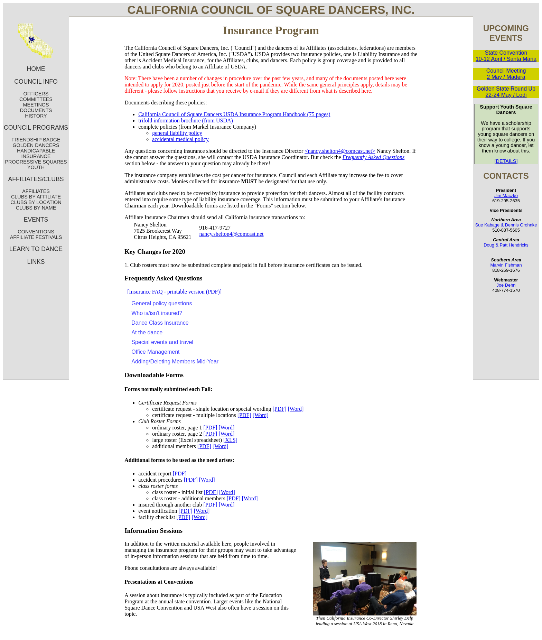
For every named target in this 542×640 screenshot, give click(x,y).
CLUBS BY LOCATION (35, 202)
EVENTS (36, 219)
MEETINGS (36, 105)
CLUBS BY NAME (36, 208)
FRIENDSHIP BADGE (35, 139)
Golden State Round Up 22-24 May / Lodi (506, 92)
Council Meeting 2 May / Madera (506, 74)
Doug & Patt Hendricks (506, 245)
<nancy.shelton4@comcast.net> (340, 151)
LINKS (36, 261)
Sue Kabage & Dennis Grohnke (506, 225)
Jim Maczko (506, 195)
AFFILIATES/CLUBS (36, 179)
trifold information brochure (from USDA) (185, 120)
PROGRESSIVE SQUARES (36, 162)
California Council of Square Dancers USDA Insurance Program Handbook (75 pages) (234, 114)
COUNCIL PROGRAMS (36, 127)
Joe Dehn (506, 285)
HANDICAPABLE (36, 151)
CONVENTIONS (36, 231)
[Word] (296, 409)
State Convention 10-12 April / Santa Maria (506, 56)
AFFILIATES (36, 191)
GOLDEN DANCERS (35, 145)
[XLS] (230, 440)
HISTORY (36, 116)
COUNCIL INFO (35, 81)
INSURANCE (36, 156)
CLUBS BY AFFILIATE (36, 197)
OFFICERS (36, 93)
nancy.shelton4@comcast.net (231, 234)
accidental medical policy (180, 139)
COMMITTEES (36, 99)
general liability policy (177, 133)
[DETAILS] (506, 161)
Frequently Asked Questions (374, 157)
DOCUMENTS (36, 110)
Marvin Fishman (506, 265)
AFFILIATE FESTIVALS (36, 237)
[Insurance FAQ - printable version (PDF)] (174, 292)
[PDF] (280, 409)
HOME (36, 68)
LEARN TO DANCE (36, 248)
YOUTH (36, 167)
